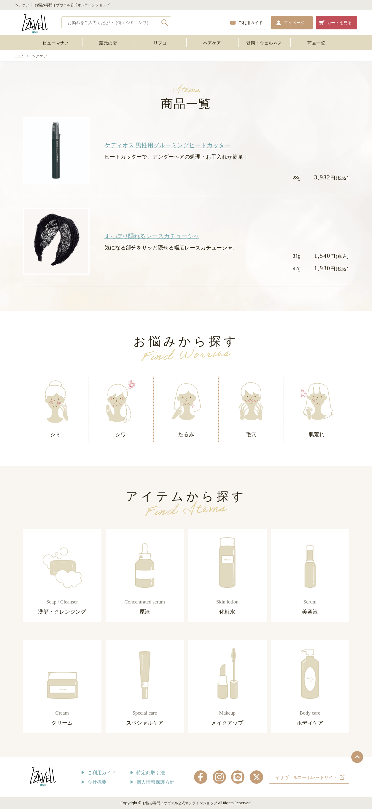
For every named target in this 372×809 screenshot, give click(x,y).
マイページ (294, 22)
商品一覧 (316, 43)
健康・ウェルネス (264, 43)
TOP (19, 56)
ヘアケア (212, 43)
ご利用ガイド (250, 22)
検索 (164, 22)
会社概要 (97, 782)
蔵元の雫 (108, 43)
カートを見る (339, 22)
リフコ (160, 43)
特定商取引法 (150, 772)
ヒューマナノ (55, 43)
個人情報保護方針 (155, 782)
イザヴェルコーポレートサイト (306, 777)
